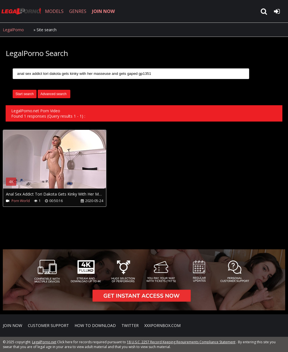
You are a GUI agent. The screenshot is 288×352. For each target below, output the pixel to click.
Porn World (21, 200)
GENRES (77, 11)
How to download (95, 325)
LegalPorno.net (22, 11)
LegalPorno (13, 29)
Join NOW (12, 325)
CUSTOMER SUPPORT (48, 325)
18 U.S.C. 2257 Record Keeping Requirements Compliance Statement (181, 342)
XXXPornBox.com (162, 325)
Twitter (130, 325)
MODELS (54, 11)
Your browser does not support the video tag (62, 163)
